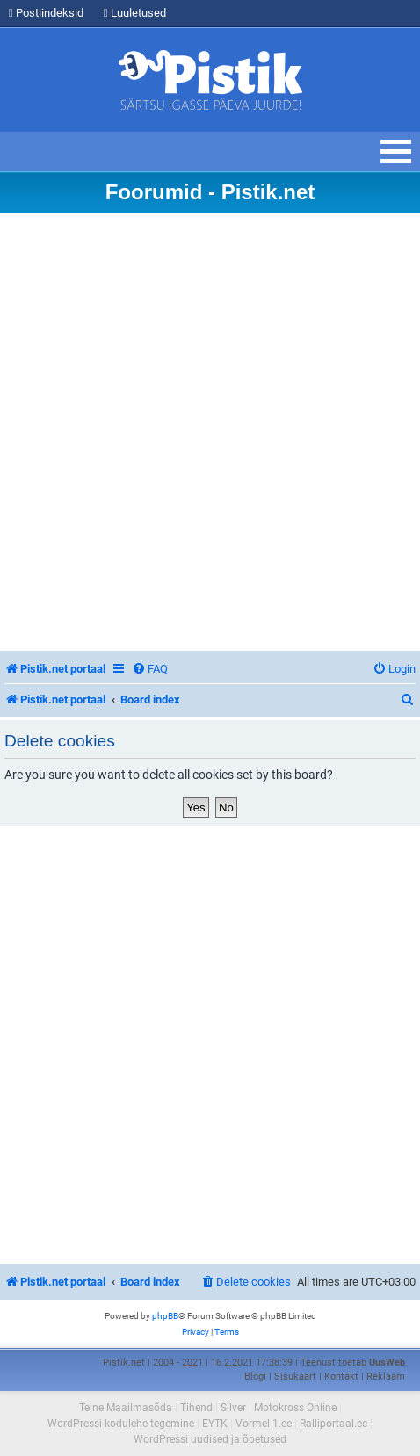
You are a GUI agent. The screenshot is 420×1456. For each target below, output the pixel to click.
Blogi (255, 1376)
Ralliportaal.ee (333, 1423)
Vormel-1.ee (263, 1423)
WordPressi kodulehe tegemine (120, 1423)
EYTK (215, 1423)
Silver (233, 1408)
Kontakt (341, 1376)
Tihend (196, 1408)
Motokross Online (295, 1408)
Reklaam (385, 1376)
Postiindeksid (46, 12)
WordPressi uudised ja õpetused (210, 1439)
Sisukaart (295, 1376)
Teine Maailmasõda (125, 1408)
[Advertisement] (210, 432)
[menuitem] (150, 668)
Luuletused (135, 12)
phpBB (165, 1316)
